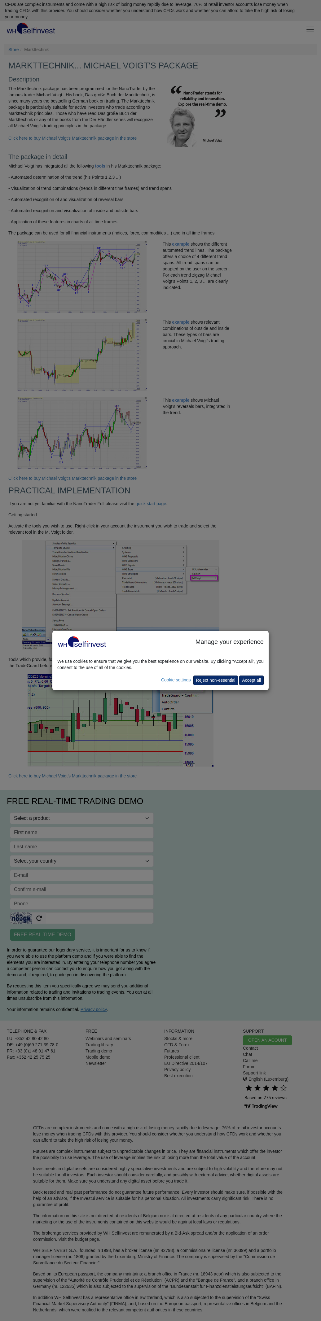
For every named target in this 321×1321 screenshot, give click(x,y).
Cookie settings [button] (176, 679)
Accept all (251, 680)
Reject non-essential (215, 680)
